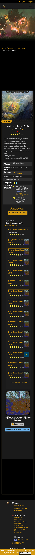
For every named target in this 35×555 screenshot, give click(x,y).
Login (22, 2)
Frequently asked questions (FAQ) (18, 543)
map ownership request (22, 194)
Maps (4, 48)
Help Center (18, 537)
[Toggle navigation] (30, 6)
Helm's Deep (19, 533)
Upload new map (20, 508)
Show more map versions (19, 383)
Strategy (21, 48)
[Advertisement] (17, 27)
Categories (12, 48)
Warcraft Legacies (21, 527)
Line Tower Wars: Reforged (20, 522)
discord (18, 192)
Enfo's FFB (18, 518)
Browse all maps (20, 506)
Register (30, 2)
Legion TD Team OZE (20, 530)
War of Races (19, 525)
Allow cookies (25, 553)
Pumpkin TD (18, 520)
